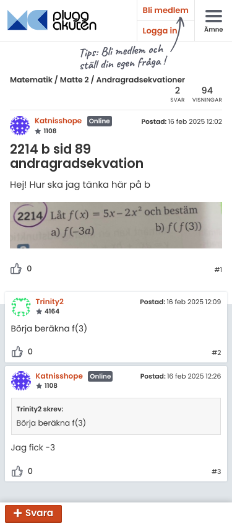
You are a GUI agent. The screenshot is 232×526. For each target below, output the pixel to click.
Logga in (160, 31)
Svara (39, 513)
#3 (216, 472)
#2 (216, 353)
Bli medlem (166, 10)
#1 (218, 270)
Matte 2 (74, 80)
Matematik (31, 80)
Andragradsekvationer (141, 80)
